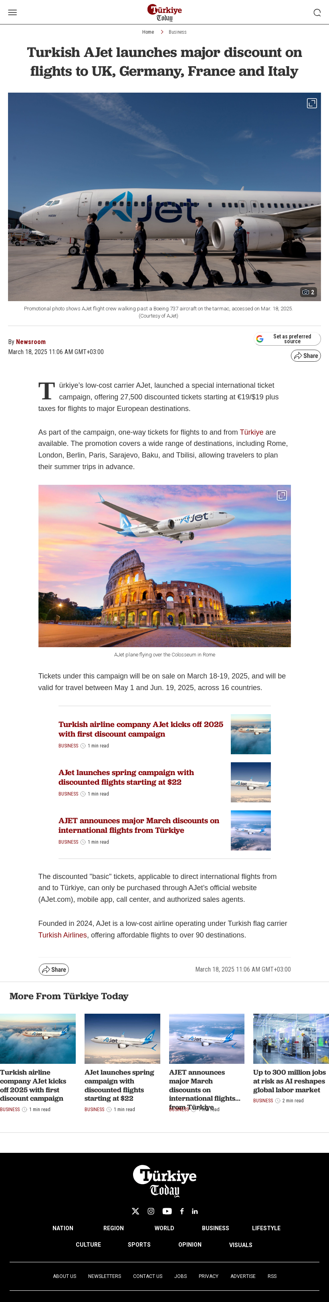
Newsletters (104, 1276)
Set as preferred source (283, 338)
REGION (113, 1228)
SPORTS (139, 1245)
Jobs (180, 1276)
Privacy (208, 1276)
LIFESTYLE (266, 1228)
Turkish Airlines (62, 935)
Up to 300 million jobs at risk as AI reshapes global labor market (289, 1080)
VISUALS (240, 1245)
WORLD (164, 1228)
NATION (62, 1228)
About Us (64, 1276)
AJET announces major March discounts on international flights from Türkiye (139, 825)
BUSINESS (215, 1228)
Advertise (243, 1276)
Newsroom (31, 342)
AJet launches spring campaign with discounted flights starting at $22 (126, 777)
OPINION (190, 1245)
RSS (272, 1276)
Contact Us (147, 1276)
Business (178, 32)
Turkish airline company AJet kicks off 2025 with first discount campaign (141, 729)
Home (148, 32)
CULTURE (88, 1245)
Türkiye (251, 432)
